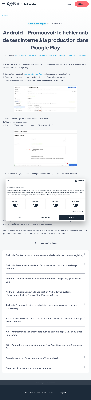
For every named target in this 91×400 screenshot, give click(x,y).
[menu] (3, 4)
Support (69, 4)
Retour (5, 15)
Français (62, 393)
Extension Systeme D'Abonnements (35, 55)
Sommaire (18, 55)
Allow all (71, 217)
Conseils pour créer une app (45, 383)
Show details (77, 212)
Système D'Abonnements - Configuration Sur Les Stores (67, 55)
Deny (19, 217)
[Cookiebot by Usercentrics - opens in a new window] (76, 181)
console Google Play (33, 74)
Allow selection (45, 217)
